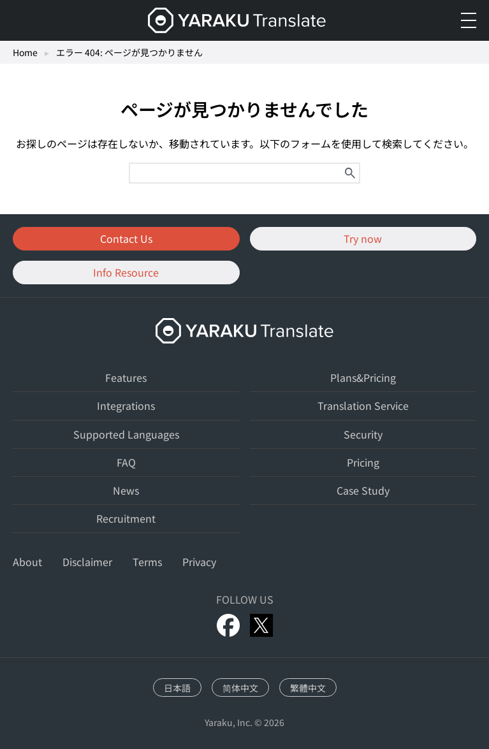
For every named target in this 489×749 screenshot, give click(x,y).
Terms (147, 561)
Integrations (126, 405)
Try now (363, 238)
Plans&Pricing (363, 377)
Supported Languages (126, 434)
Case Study (363, 490)
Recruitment (126, 518)
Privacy (199, 561)
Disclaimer (87, 561)
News (126, 490)
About (27, 561)
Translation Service (363, 405)
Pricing (363, 462)
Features (126, 377)
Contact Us (126, 238)
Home (25, 52)
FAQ (126, 462)
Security (363, 434)
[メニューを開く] (468, 20)
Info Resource (126, 272)
